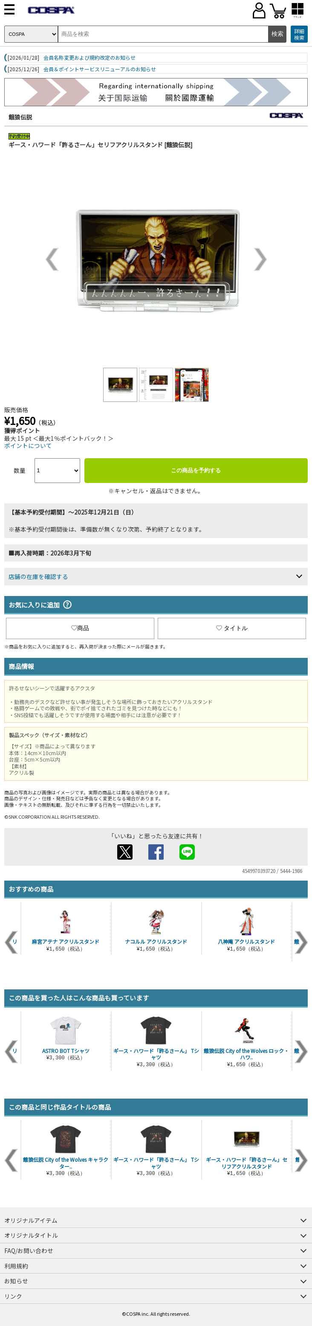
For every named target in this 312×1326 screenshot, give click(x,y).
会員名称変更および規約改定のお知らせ (89, 57)
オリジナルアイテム (31, 1220)
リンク (13, 1296)
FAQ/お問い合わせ (28, 1250)
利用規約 (16, 1266)
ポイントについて (28, 445)
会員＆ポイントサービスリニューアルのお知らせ (99, 69)
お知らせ (16, 1281)
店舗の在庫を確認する (38, 576)
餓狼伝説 (20, 117)
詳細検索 (299, 34)
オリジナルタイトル (31, 1235)
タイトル (232, 628)
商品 (80, 628)
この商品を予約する (196, 470)
